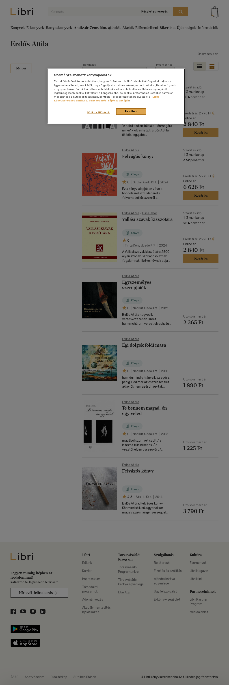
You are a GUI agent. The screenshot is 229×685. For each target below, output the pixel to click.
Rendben (131, 111)
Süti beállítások (98, 112)
